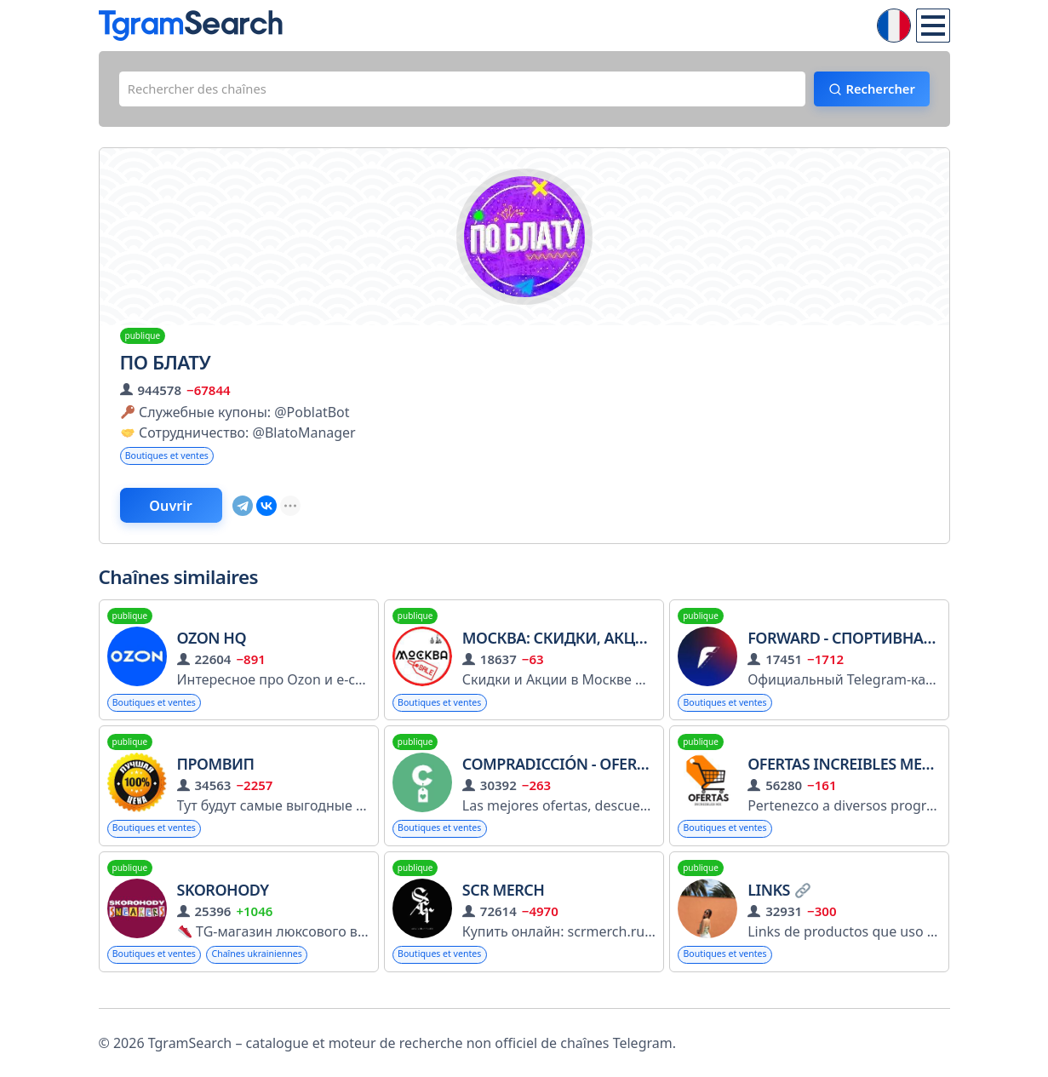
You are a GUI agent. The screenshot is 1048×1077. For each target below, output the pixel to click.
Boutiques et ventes (173, 461)
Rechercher (870, 91)
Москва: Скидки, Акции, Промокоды (614, 648)
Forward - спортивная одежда (874, 648)
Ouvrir (184, 513)
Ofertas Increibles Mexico (852, 775)
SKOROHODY (223, 904)
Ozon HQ (212, 648)
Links (778, 904)
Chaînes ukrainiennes (276, 969)
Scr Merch (503, 904)
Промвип (216, 775)
